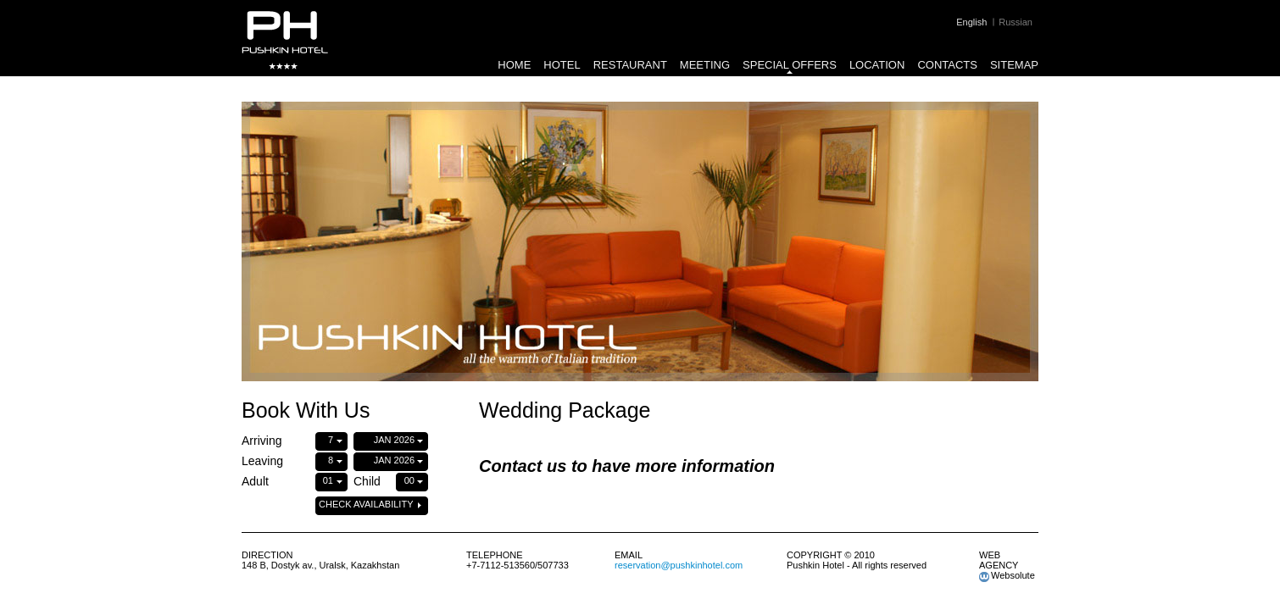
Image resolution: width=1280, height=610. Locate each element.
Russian (1015, 22)
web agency (998, 560)
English (971, 22)
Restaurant (630, 64)
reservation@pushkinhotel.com (679, 565)
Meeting (705, 64)
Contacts (947, 64)
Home (514, 64)
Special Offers (790, 64)
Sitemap (1014, 64)
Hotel (561, 64)
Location (877, 64)
